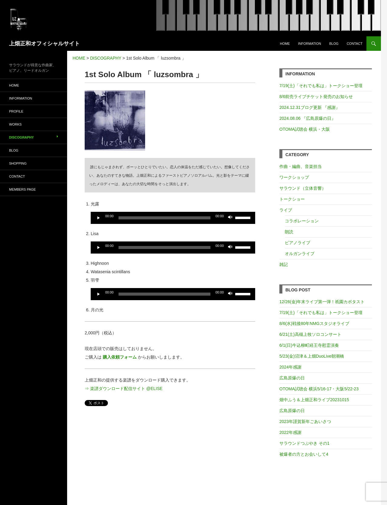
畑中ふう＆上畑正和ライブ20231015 (314, 399)
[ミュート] (230, 218)
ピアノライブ (297, 242)
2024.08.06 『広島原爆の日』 (307, 118)
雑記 (283, 264)
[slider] (165, 217)
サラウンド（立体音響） (302, 188)
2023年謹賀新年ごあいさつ (305, 421)
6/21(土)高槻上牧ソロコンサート (310, 334)
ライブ (285, 210)
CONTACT (355, 43)
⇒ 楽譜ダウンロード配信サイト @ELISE (124, 388)
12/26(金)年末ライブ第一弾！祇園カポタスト (322, 301)
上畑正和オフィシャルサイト (44, 44)
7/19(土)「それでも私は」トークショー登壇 (321, 85)
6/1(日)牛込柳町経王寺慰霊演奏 (309, 345)
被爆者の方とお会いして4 (303, 454)
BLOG (334, 43)
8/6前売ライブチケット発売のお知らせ (316, 96)
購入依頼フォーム (120, 357)
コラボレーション (302, 220)
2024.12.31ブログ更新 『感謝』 (309, 107)
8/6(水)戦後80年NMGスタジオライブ (314, 323)
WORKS (15, 124)
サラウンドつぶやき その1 (304, 443)
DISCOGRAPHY (21, 137)
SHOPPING (18, 163)
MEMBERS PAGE (22, 189)
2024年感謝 (290, 367)
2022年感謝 (290, 432)
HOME (285, 43)
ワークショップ (294, 177)
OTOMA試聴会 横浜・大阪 (304, 129)
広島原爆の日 (292, 377)
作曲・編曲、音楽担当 (300, 166)
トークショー (292, 199)
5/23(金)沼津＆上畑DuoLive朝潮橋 (311, 356)
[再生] (99, 218)
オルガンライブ (299, 253)
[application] (173, 218)
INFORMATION (309, 43)
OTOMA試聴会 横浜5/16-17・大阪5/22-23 (319, 388)
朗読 (289, 231)
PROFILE (16, 111)
